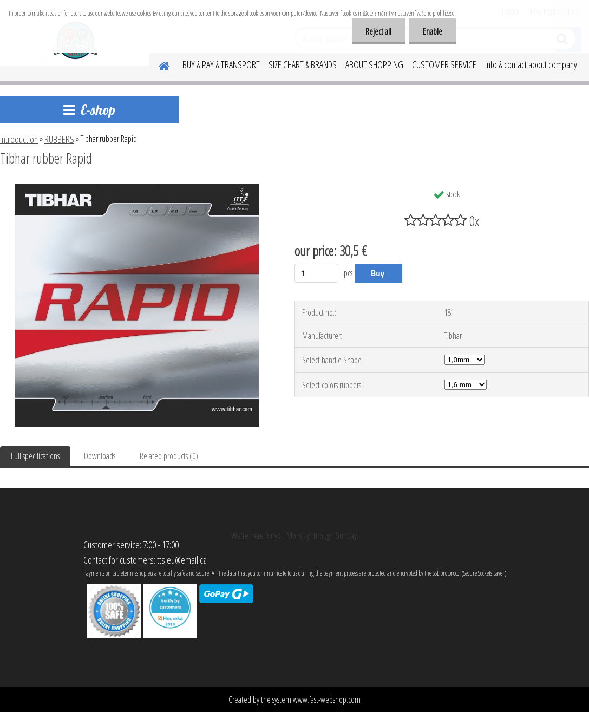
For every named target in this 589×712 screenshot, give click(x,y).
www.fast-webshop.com (327, 700)
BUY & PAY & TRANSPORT (221, 64)
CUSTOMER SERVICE (444, 64)
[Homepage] (157, 64)
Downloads (99, 456)
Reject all (378, 31)
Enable (432, 31)
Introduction (19, 139)
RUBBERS (59, 139)
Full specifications (35, 456)
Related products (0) (169, 456)
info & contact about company (531, 64)
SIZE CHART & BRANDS (303, 64)
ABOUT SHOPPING (374, 64)
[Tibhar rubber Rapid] (137, 188)
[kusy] (316, 273)
